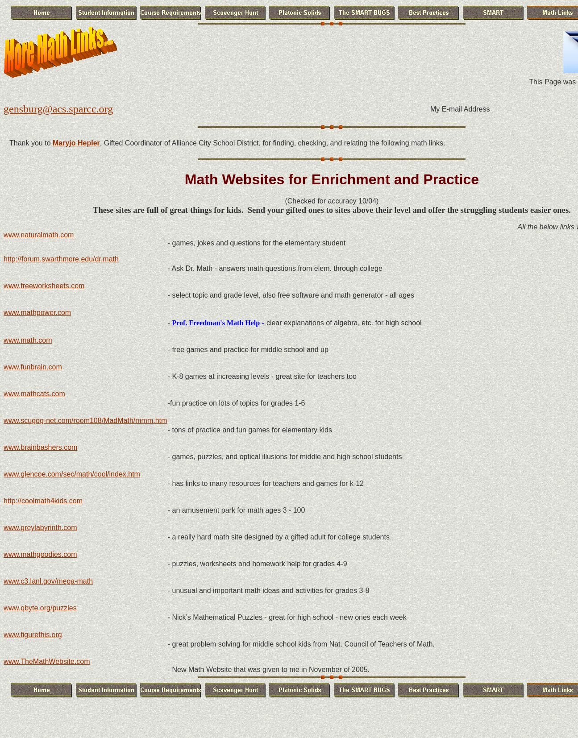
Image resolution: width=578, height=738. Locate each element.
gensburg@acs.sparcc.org (58, 109)
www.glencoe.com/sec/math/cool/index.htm (72, 474)
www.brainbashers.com (40, 447)
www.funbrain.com (33, 367)
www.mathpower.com (37, 312)
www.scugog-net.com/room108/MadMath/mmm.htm (85, 420)
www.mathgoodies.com (40, 554)
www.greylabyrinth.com (40, 527)
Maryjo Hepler (76, 143)
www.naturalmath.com (39, 235)
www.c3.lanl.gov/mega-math (48, 581)
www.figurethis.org (33, 634)
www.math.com (28, 340)
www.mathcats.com (34, 394)
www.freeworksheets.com (44, 286)
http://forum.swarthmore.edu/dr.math (61, 259)
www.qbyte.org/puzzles (40, 608)
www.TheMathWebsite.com (47, 661)
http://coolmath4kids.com (43, 501)
